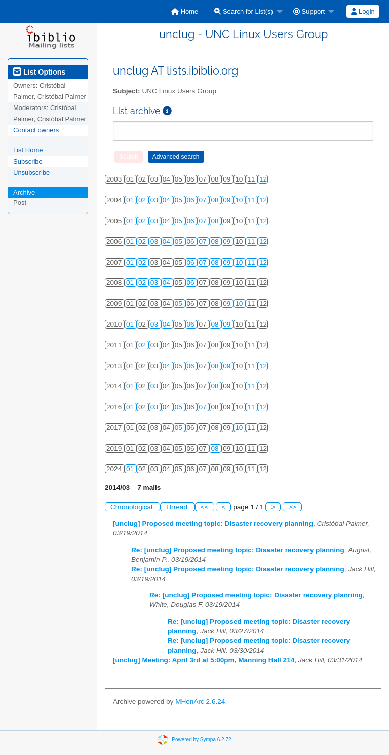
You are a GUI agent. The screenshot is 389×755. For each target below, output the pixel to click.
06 (192, 200)
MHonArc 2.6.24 (200, 701)
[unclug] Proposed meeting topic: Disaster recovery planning (213, 523)
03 (155, 200)
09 (227, 200)
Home (184, 11)
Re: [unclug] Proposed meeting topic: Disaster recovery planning (237, 550)
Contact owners (36, 130)
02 (143, 200)
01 (131, 200)
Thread (177, 507)
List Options (39, 72)
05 (179, 200)
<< (205, 507)
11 (252, 200)
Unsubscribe (31, 172)
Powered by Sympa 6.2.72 (201, 739)
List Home (28, 150)
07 (203, 200)
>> (292, 507)
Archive (24, 192)
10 (240, 200)
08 (215, 200)
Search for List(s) (243, 11)
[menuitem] (184, 11)
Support (309, 11)
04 (167, 200)
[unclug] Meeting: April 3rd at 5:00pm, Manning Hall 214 (203, 660)
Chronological (132, 507)
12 (263, 179)
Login (362, 11)
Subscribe (28, 161)
